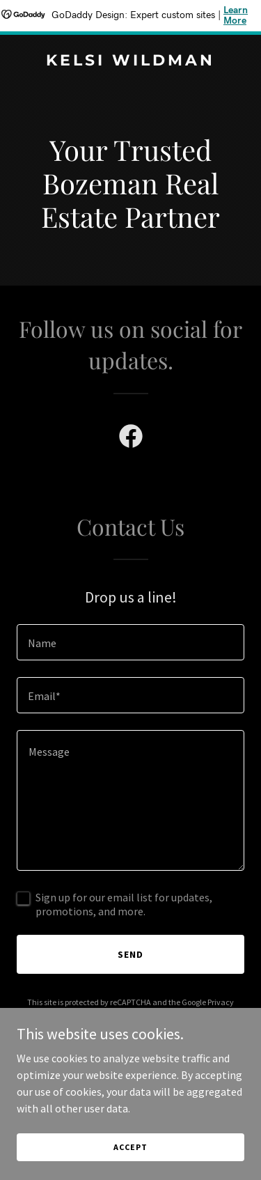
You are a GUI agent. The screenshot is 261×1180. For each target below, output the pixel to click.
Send (130, 954)
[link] (130, 61)
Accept (130, 1147)
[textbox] (130, 642)
